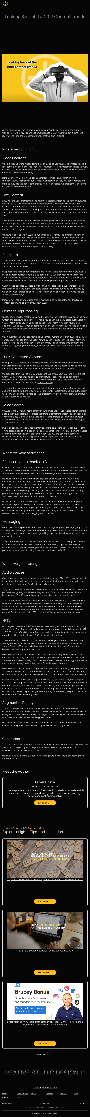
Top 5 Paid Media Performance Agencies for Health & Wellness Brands (45, 879)
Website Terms (59, 1107)
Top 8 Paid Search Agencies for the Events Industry (45, 950)
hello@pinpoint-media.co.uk (45, 1087)
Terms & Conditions (32, 1107)
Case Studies (22, 1093)
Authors (20, 1097)
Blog (76, 1093)
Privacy (43, 1107)
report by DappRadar (17, 629)
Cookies (50, 1107)
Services (63, 1093)
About (33, 1093)
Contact (49, 1093)
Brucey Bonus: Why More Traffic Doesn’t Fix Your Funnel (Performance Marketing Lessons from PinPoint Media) (45, 1023)
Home (4, 1093)
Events (5, 1097)
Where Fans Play (45, 382)
